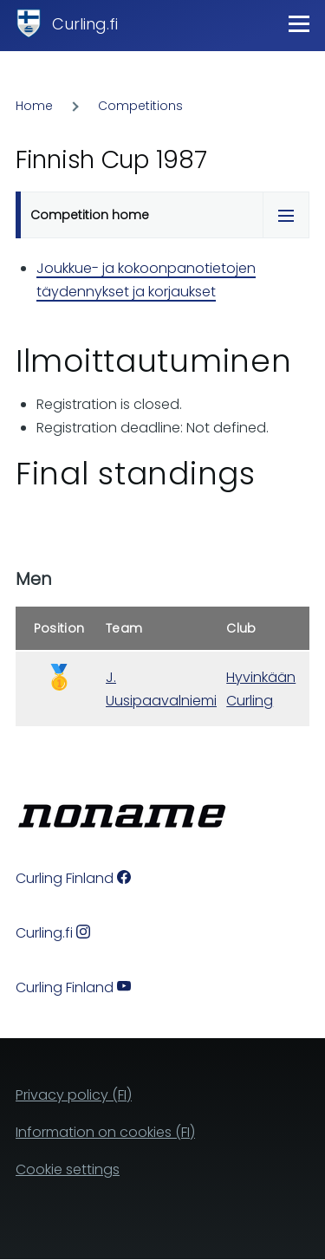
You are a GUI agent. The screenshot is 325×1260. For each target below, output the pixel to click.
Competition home (89, 215)
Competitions (140, 105)
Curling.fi (85, 24)
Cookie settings (68, 1169)
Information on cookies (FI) (105, 1132)
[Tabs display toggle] (286, 215)
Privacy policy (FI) (74, 1095)
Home (34, 105)
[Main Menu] (299, 23)
